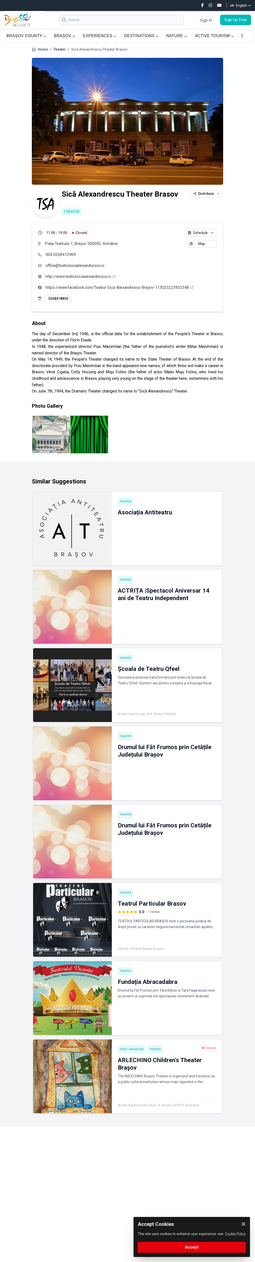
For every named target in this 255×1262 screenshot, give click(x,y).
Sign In (206, 20)
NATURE (176, 36)
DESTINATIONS (141, 36)
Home (43, 49)
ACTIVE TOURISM (214, 36)
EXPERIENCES (99, 36)
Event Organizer (132, 1049)
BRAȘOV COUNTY (26, 36)
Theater (59, 49)
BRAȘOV (64, 36)
